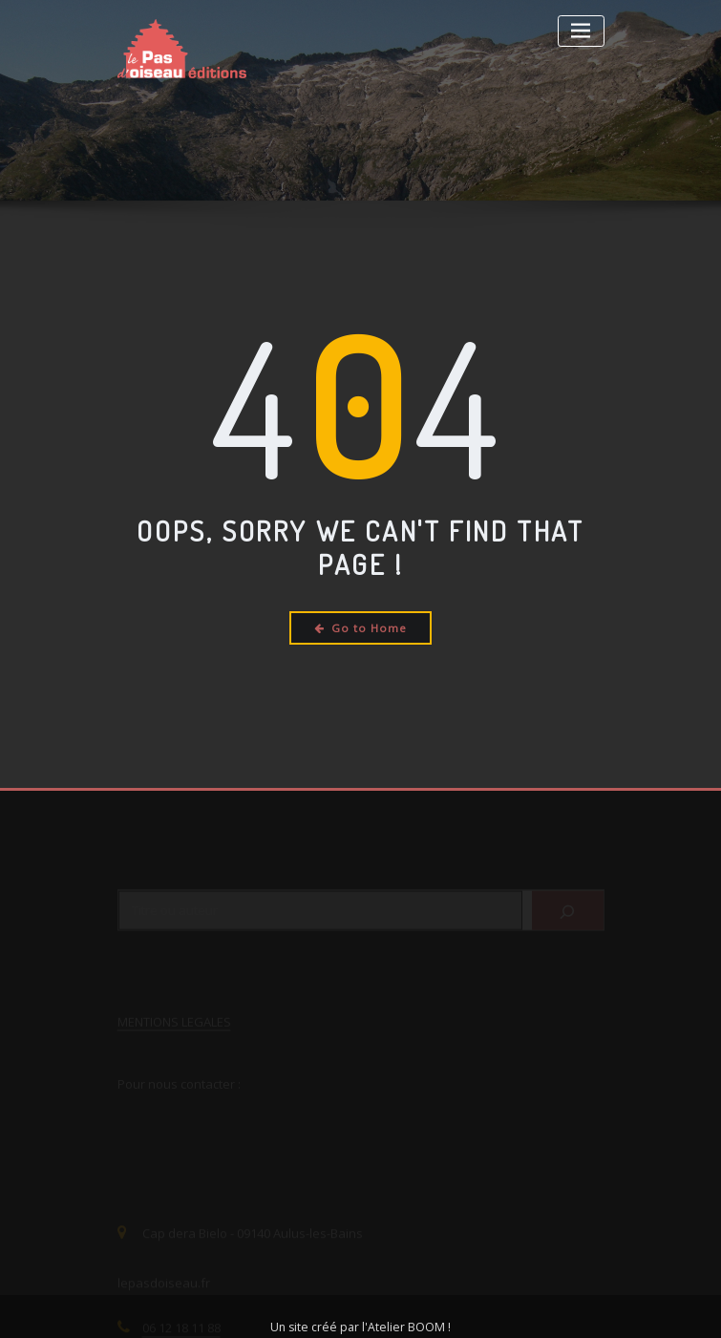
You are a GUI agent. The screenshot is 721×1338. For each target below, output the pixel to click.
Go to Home (360, 628)
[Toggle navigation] (581, 31)
